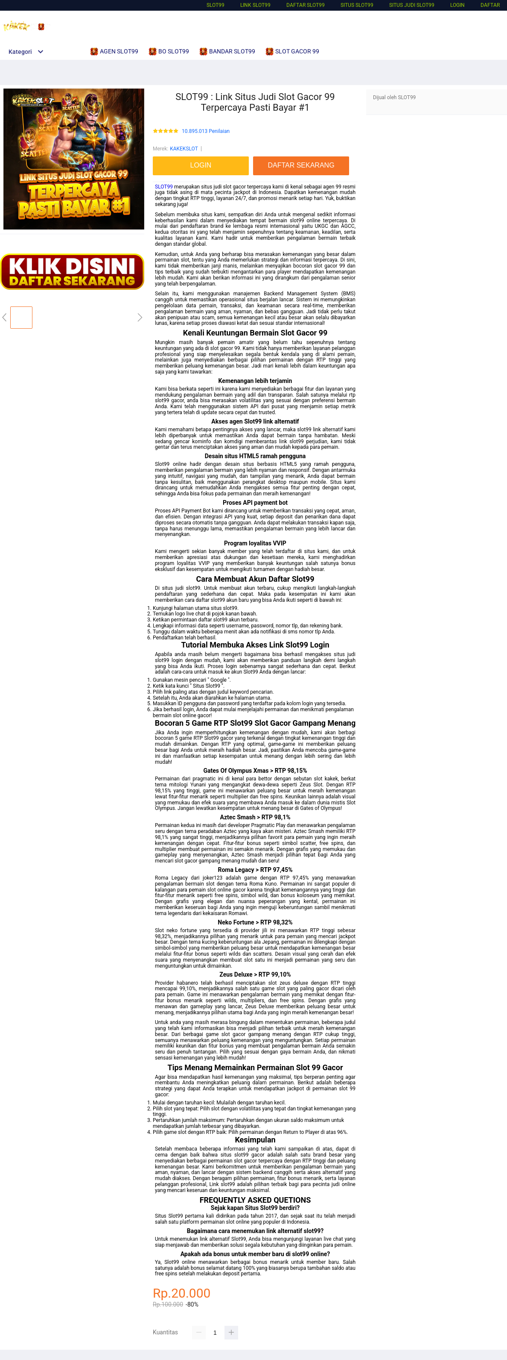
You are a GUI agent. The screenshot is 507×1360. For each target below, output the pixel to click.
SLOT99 (215, 5)
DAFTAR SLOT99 (305, 5)
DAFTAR (490, 5)
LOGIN (457, 5)
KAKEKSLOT (184, 149)
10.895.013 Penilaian (206, 131)
